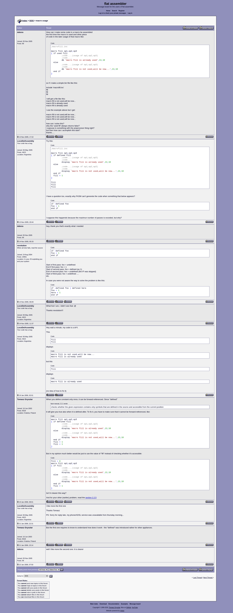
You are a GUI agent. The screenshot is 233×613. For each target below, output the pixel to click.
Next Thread (208, 577)
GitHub (128, 607)
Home (108, 11)
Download (103, 604)
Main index (94, 604)
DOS (32, 21)
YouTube (135, 607)
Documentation (113, 604)
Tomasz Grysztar (114, 607)
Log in (130, 13)
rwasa (122, 610)
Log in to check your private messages (112, 13)
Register (122, 11)
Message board (135, 604)
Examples (124, 604)
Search (114, 11)
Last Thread (197, 577)
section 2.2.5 (90, 497)
